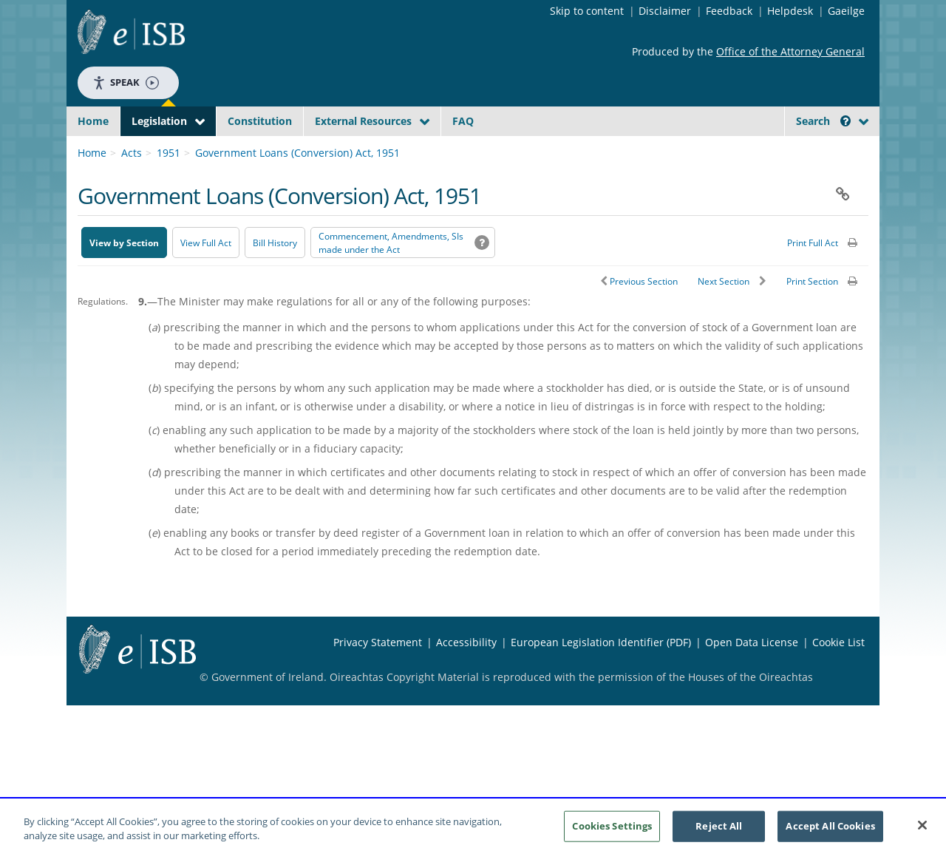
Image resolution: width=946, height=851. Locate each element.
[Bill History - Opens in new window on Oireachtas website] (275, 277)
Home (93, 121)
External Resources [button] (363, 121)
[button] (845, 120)
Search (823, 121)
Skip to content (587, 11)
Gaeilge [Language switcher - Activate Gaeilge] (846, 11)
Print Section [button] (812, 316)
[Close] (922, 830)
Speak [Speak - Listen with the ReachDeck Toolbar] (125, 82)
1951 (168, 187)
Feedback (729, 11)
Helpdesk (790, 11)
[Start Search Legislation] (734, 149)
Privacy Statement (377, 677)
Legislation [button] (159, 121)
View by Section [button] (124, 277)
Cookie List (838, 677)
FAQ (463, 121)
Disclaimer (665, 11)
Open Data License (751, 677)
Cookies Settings (612, 830)
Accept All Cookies (830, 830)
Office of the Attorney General (790, 51)
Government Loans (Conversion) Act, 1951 (297, 187)
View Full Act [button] (205, 277)
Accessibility (466, 677)
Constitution (260, 121)
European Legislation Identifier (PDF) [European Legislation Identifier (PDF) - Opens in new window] (601, 677)
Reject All (718, 830)
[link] (813, 154)
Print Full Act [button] (812, 277)
